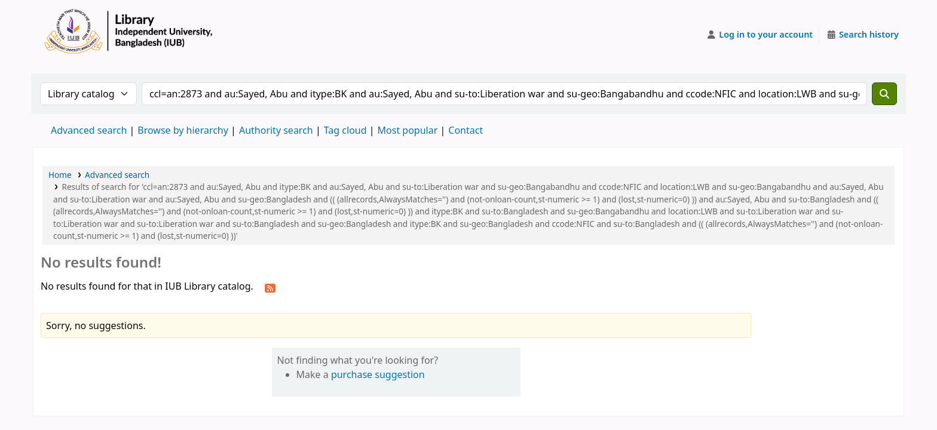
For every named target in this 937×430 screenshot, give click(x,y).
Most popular (408, 130)
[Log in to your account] (760, 34)
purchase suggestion (378, 374)
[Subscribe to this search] (270, 287)
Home (60, 174)
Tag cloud (345, 130)
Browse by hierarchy (182, 130)
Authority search (276, 130)
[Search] (884, 93)
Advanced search (89, 130)
